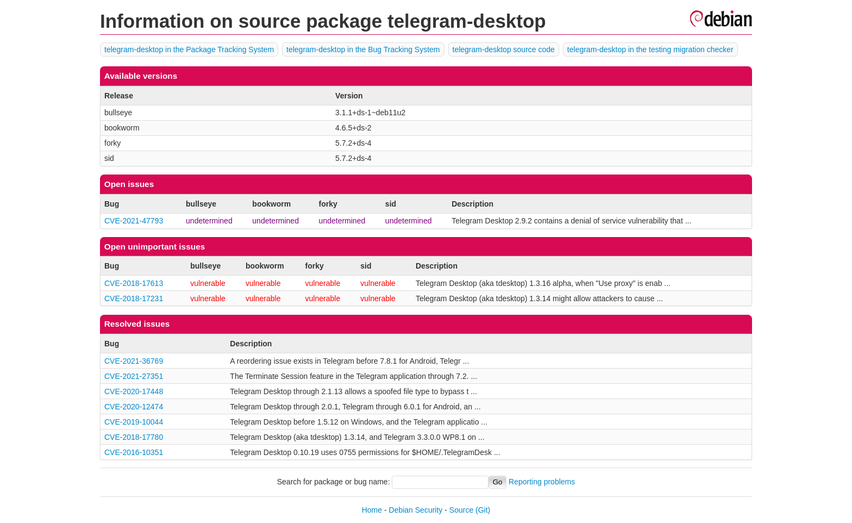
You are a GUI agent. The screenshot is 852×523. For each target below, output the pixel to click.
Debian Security (416, 510)
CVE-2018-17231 (133, 298)
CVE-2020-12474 (133, 406)
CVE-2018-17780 (133, 437)
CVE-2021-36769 (133, 361)
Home (372, 510)
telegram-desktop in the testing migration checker (650, 49)
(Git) (482, 510)
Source (461, 510)
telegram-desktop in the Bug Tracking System (363, 49)
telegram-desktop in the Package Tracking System (189, 49)
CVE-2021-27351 (133, 376)
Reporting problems (542, 481)
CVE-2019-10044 (133, 422)
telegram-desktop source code (504, 49)
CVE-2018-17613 (133, 283)
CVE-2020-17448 (133, 391)
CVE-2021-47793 (133, 220)
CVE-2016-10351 (133, 452)
